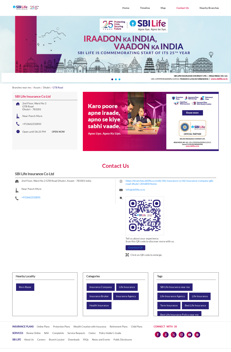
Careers (41, 339)
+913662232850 (31, 123)
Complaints (58, 333)
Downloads (74, 339)
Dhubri (46, 87)
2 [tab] (115, 79)
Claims (92, 333)
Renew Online (33, 333)
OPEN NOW (58, 131)
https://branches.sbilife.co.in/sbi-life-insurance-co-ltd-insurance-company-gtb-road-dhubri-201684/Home (170, 182)
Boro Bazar (25, 287)
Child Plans (136, 326)
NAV (46, 333)
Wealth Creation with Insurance (89, 326)
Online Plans (43, 326)
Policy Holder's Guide (110, 333)
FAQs (86, 339)
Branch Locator (57, 339)
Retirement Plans (119, 326)
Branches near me (21, 87)
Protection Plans (61, 326)
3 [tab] (119, 79)
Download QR (135, 247)
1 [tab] (112, 79)
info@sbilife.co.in (135, 189)
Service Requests (76, 333)
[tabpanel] (115, 50)
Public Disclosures (123, 339)
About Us (29, 339)
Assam (36, 87)
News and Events (101, 339)
